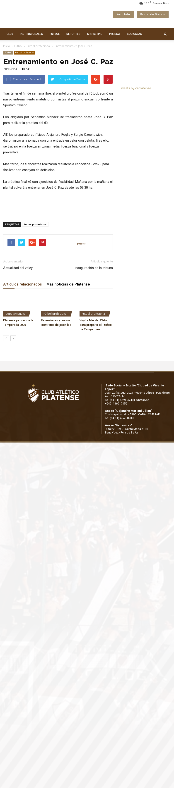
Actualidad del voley (18, 268)
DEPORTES (73, 34)
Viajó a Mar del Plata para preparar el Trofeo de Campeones (96, 325)
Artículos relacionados (22, 284)
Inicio (6, 46)
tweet (81, 244)
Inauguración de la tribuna (94, 268)
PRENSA (114, 34)
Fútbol (18, 46)
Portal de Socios (152, 14)
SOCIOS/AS (134, 34)
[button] (165, 34)
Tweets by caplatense (135, 88)
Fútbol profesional (39, 46)
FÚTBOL (55, 34)
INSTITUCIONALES (31, 34)
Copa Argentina (15, 314)
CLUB (10, 34)
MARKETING (94, 34)
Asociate (124, 14)
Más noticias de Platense (68, 284)
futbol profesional (35, 224)
